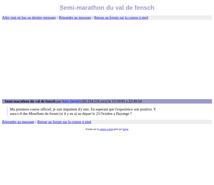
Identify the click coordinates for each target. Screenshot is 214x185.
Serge (126, 129)
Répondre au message (75, 17)
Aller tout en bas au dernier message (29, 17)
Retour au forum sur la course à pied (121, 17)
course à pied (106, 129)
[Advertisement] (107, 60)
